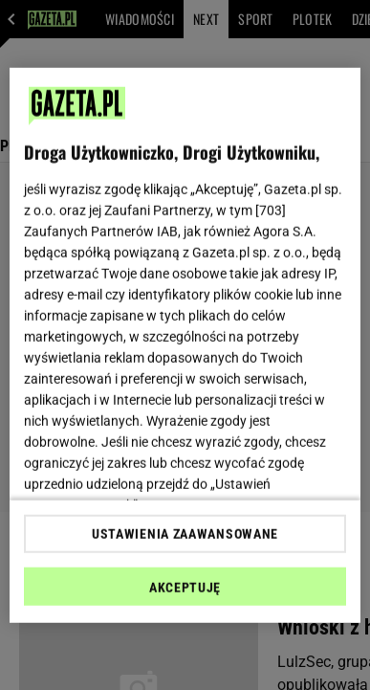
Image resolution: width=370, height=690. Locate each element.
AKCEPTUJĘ (185, 587)
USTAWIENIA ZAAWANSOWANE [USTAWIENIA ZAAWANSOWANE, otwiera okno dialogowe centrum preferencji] (185, 534)
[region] (185, 345)
